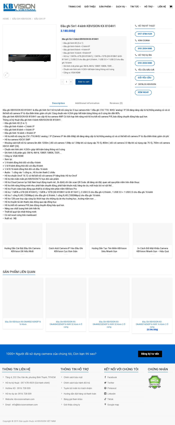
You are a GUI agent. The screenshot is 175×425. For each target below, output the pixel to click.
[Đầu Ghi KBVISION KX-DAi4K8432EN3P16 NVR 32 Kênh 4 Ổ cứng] (66, 298)
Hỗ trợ (149, 6)
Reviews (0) (116, 103)
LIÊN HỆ (162, 6)
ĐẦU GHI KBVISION (21, 19)
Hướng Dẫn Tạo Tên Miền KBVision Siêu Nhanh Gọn (109, 250)
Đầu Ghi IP (39, 19)
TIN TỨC (135, 6)
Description (58, 103)
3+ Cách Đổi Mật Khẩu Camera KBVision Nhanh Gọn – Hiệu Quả (153, 250)
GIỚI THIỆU (90, 6)
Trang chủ (74, 6)
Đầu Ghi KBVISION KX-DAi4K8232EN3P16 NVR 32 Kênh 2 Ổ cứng (109, 324)
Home (6, 19)
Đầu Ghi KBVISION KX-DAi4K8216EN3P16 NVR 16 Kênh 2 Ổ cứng (152, 324)
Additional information (87, 103)
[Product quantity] (66, 82)
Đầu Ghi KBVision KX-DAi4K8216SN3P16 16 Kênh (23, 323)
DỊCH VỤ (121, 6)
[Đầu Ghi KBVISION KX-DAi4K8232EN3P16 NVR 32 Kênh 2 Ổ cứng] (109, 298)
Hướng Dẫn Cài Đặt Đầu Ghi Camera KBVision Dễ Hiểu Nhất (22, 250)
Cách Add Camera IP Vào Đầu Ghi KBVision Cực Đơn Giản (66, 250)
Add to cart (83, 81)
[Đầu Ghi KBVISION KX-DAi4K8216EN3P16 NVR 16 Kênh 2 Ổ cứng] (152, 298)
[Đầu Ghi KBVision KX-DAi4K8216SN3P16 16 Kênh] (23, 298)
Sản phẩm (106, 6)
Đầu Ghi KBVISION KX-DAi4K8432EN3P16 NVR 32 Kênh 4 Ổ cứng (66, 324)
